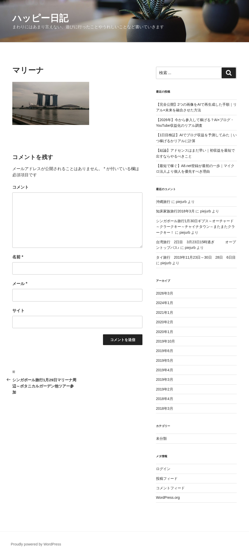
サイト (18, 310)
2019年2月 (164, 389)
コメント (20, 187)
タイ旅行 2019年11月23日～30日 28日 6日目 (196, 257)
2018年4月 (164, 399)
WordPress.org (168, 497)
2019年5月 (164, 360)
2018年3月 (164, 408)
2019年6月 (164, 351)
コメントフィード (170, 488)
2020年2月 (164, 322)
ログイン (163, 469)
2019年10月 (165, 341)
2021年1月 (164, 312)
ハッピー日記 (40, 18)
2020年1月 (164, 332)
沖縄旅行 (163, 202)
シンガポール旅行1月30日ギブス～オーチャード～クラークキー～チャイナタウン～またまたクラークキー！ (195, 227)
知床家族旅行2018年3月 (175, 211)
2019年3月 (164, 379)
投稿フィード (167, 478)
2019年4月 (164, 370)
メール (19, 283)
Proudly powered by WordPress (36, 544)
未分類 (161, 438)
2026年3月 (164, 293)
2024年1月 (164, 303)
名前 (17, 257)
